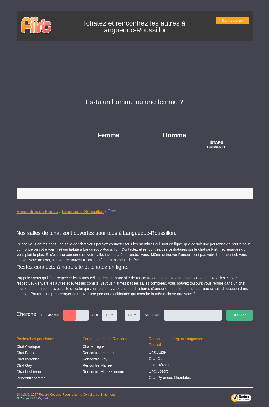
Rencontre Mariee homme (103, 372)
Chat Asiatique (28, 346)
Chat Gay (24, 365)
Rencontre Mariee (97, 365)
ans (95, 315)
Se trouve (151, 315)
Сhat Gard (157, 358)
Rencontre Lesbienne (99, 353)
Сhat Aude (157, 352)
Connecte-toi (234, 20)
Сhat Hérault (159, 365)
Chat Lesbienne (29, 372)
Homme (174, 134)
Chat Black (25, 353)
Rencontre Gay (94, 359)
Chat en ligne (93, 346)
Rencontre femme (31, 378)
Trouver (239, 315)
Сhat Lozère (159, 371)
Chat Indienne (28, 359)
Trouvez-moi (49, 315)
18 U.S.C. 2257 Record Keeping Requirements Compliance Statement (66, 394)
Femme (108, 134)
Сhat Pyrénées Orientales (170, 377)
